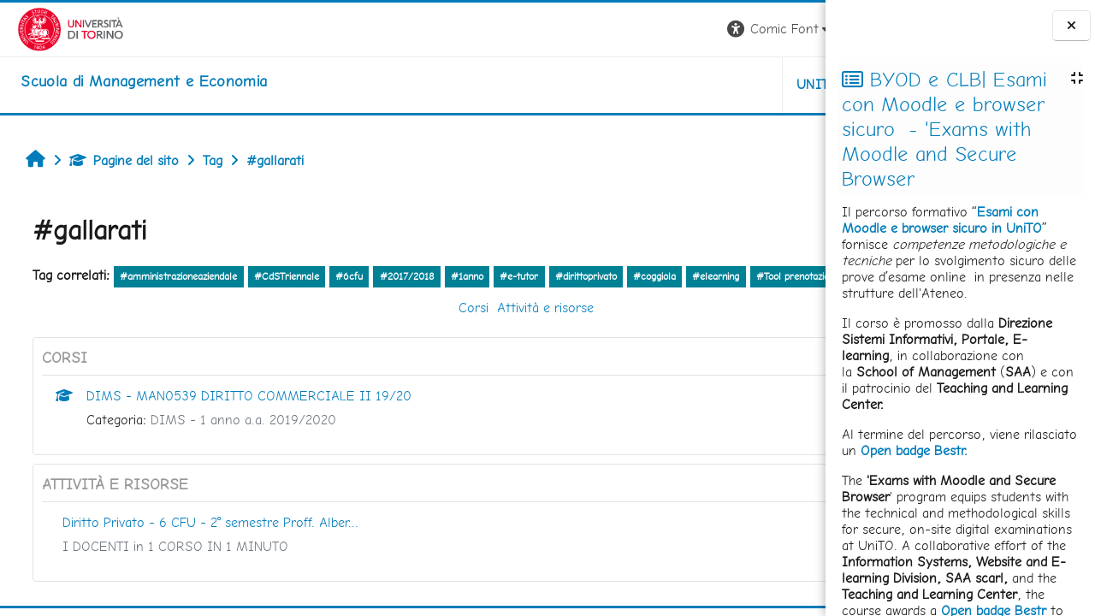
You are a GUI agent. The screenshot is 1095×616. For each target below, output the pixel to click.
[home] (126, 81)
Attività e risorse (441, 331)
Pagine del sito (115, 160)
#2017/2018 (397, 276)
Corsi (369, 331)
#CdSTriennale (278, 276)
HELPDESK (722, 84)
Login (796, 29)
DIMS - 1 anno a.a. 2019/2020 (235, 443)
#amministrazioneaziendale (169, 276)
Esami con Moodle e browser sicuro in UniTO (942, 220)
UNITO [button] (625, 84)
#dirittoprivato (576, 276)
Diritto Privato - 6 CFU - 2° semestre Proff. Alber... (202, 546)
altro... (142, 299)
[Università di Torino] (53, 28)
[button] (587, 29)
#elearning (707, 276)
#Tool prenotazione (71, 300)
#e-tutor (510, 276)
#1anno (458, 276)
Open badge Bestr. (914, 450)
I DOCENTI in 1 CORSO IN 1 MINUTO (167, 570)
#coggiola (645, 276)
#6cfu (340, 276)
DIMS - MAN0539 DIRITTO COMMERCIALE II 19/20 (240, 420)
